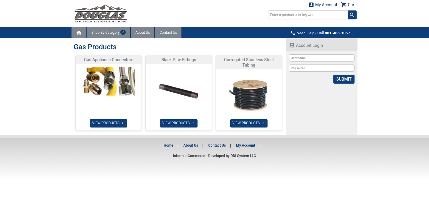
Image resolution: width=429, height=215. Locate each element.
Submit (344, 79)
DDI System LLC (243, 156)
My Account (323, 4)
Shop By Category (108, 32)
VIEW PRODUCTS (108, 123)
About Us (142, 32)
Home (168, 145)
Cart (348, 4)
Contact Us (168, 32)
